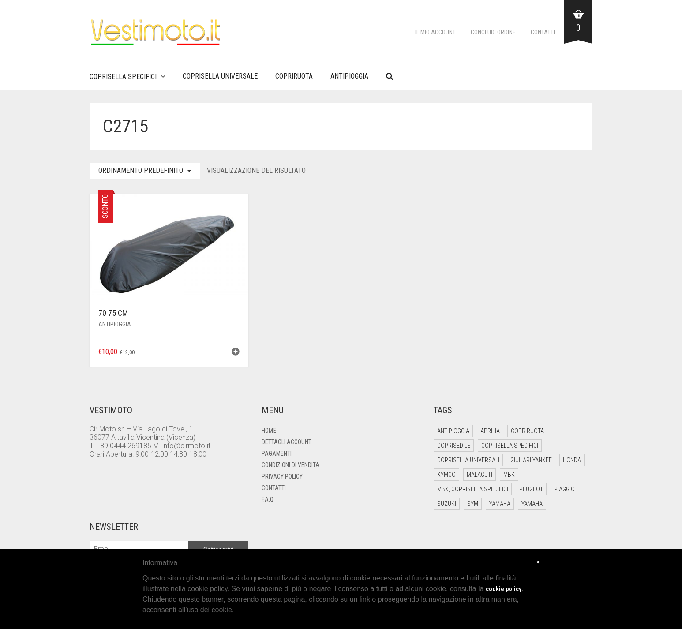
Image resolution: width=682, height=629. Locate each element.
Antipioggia (349, 76)
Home (269, 430)
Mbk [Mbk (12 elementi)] (509, 474)
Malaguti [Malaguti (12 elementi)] (479, 474)
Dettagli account (286, 442)
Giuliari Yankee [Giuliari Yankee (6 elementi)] (531, 460)
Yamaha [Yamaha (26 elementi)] (499, 503)
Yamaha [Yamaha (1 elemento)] (532, 503)
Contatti (543, 32)
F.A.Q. (268, 499)
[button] (236, 352)
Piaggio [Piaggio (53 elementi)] (564, 489)
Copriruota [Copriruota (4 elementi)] (527, 430)
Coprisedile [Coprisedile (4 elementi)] (453, 445)
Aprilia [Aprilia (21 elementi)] (490, 430)
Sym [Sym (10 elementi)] (472, 503)
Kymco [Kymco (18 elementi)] (446, 474)
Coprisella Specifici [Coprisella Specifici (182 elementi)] (509, 445)
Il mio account (435, 32)
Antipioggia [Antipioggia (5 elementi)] (453, 430)
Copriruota (294, 76)
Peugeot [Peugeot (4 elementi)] (531, 489)
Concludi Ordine (493, 32)
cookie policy (503, 588)
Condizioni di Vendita (290, 464)
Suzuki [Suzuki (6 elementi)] (446, 503)
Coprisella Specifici (123, 76)
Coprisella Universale (220, 76)
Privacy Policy (282, 476)
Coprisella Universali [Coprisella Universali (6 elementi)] (468, 460)
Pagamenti (277, 453)
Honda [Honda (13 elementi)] (572, 460)
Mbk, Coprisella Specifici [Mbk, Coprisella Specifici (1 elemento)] (472, 489)
